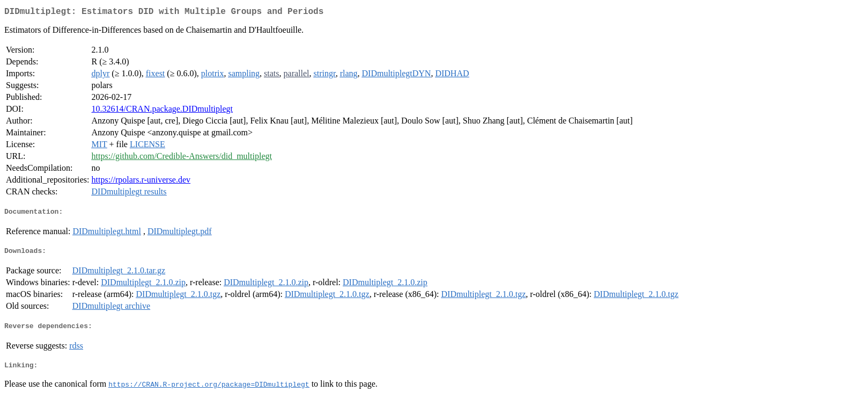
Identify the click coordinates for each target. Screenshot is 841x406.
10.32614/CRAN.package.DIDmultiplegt (162, 110)
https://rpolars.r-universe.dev (141, 181)
